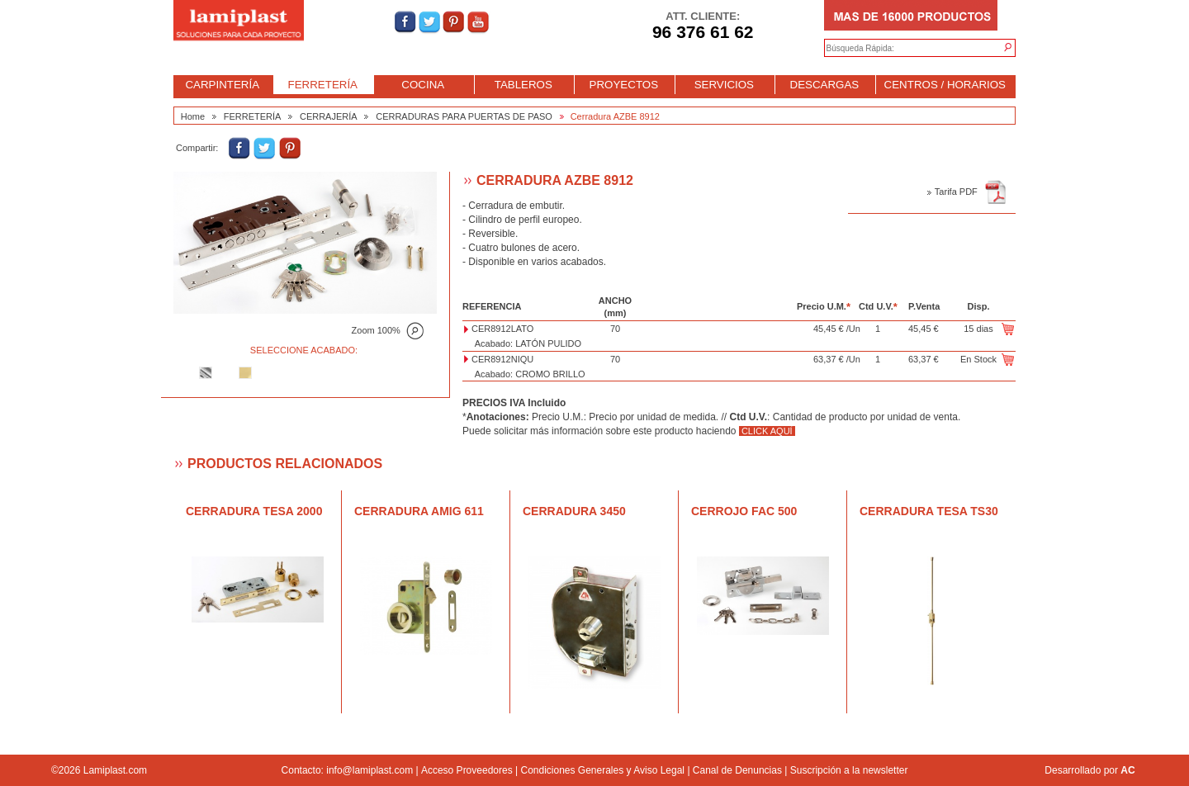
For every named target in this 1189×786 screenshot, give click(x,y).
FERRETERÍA (323, 84)
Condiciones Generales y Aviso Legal (602, 770)
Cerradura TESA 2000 (254, 511)
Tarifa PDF (966, 191)
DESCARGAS (825, 84)
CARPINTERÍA (222, 84)
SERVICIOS (724, 84)
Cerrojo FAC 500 (744, 511)
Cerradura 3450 (574, 511)
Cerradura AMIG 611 (419, 511)
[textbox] (903, 48)
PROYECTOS (624, 84)
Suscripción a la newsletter (849, 770)
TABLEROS (523, 84)
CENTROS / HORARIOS (945, 84)
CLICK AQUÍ (767, 431)
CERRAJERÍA (329, 116)
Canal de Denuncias (737, 770)
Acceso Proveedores (467, 770)
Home (193, 116)
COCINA (422, 84)
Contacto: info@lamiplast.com (348, 770)
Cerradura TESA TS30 (929, 511)
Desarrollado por (1090, 770)
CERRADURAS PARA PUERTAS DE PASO (464, 116)
